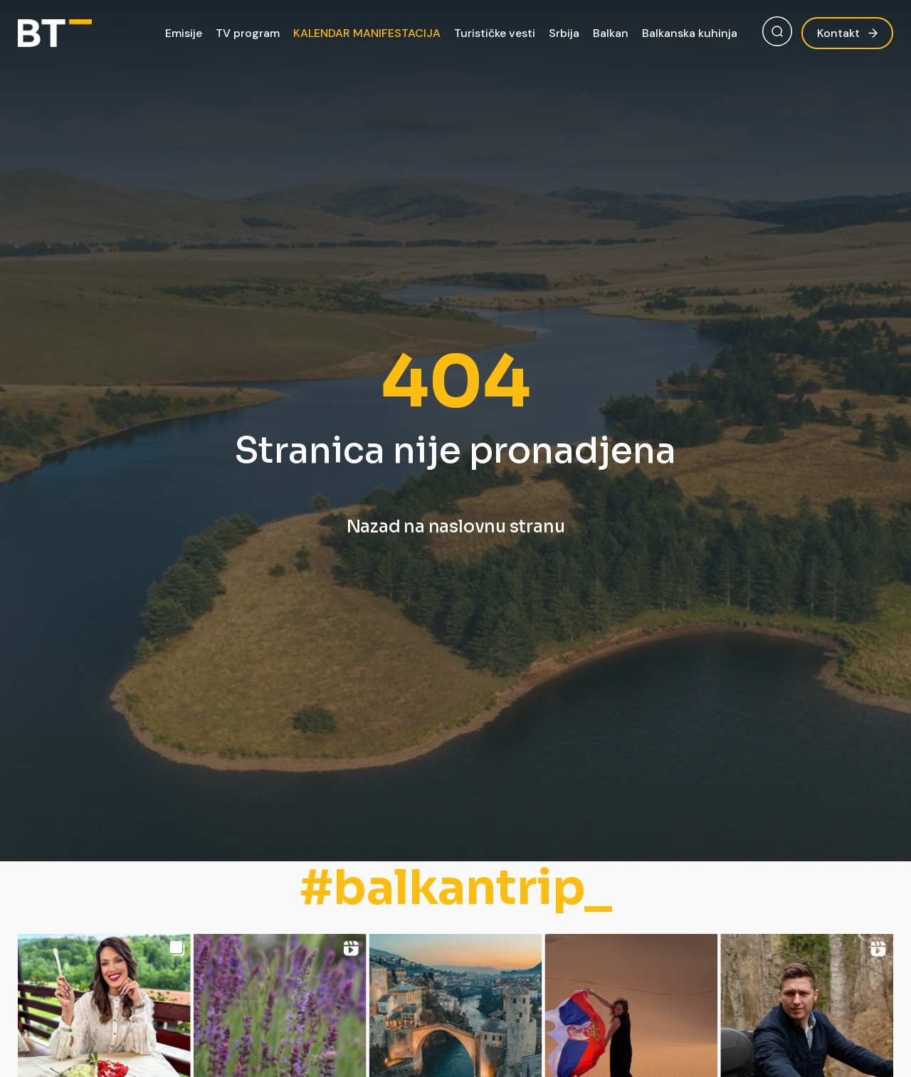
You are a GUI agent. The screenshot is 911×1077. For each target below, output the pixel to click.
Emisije (183, 33)
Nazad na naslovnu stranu (456, 526)
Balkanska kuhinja (689, 33)
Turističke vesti (494, 33)
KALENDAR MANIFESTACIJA (367, 33)
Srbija (564, 33)
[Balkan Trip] (55, 33)
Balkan (610, 33)
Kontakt (847, 33)
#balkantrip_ (456, 888)
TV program (248, 33)
